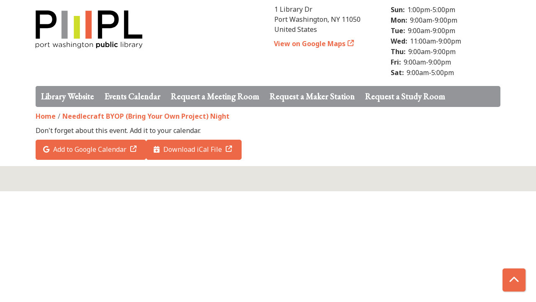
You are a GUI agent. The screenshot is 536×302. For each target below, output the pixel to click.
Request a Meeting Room (215, 96)
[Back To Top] (514, 280)
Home (46, 116)
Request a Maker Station (312, 96)
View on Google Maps (309, 43)
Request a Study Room (405, 96)
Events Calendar (132, 96)
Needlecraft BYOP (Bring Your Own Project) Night (145, 116)
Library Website (67, 96)
